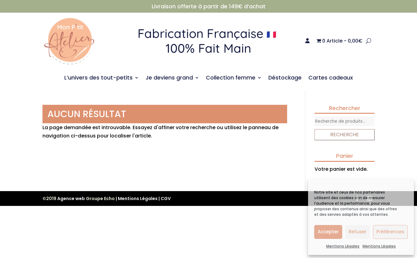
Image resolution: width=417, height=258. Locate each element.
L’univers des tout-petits (98, 78)
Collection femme (230, 78)
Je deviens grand (169, 78)
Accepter (328, 231)
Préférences (390, 231)
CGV (166, 198)
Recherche (344, 134)
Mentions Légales (342, 246)
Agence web (71, 198)
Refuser (358, 231)
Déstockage (285, 78)
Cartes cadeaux (330, 78)
